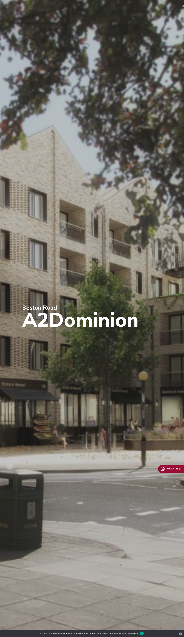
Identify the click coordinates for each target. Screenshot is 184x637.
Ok (142, 633)
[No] (180, 633)
